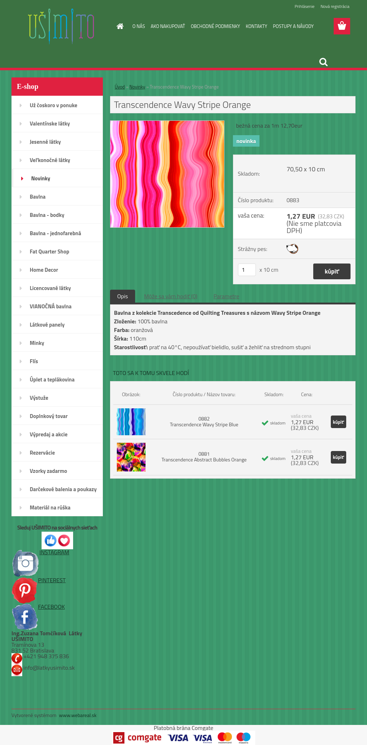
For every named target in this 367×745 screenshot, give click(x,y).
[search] (323, 62)
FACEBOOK (38, 606)
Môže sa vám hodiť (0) (170, 296)
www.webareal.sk (78, 715)
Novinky (137, 86)
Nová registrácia (334, 6)
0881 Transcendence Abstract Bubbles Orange (204, 456)
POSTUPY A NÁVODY (293, 26)
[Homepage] (119, 26)
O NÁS (139, 26)
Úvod (120, 86)
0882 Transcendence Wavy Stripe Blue (204, 421)
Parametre (226, 296)
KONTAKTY (256, 26)
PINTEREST (38, 580)
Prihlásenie (304, 6)
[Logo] (60, 26)
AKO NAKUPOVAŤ (168, 26)
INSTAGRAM (40, 552)
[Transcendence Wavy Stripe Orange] (167, 123)
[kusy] (247, 270)
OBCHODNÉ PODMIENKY (215, 26)
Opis (122, 296)
